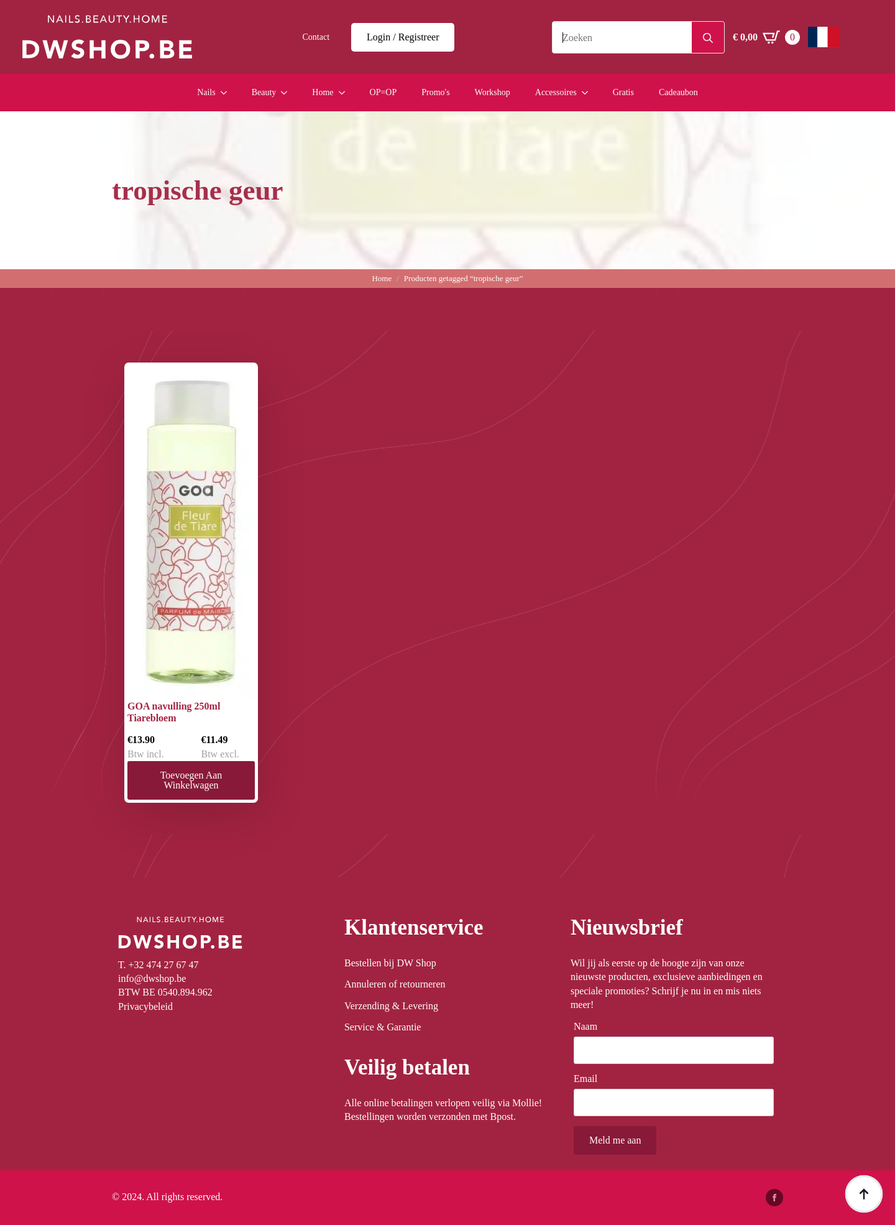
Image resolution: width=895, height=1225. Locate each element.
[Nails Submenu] (227, 92)
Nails (206, 92)
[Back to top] (864, 1194)
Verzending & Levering (391, 1006)
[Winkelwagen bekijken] (766, 37)
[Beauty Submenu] (288, 92)
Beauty (264, 92)
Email (589, 1079)
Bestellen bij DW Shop (390, 963)
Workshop (492, 92)
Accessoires (556, 92)
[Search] (708, 38)
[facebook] (774, 1197)
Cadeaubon (678, 92)
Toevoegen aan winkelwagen (191, 780)
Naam (589, 1027)
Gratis (623, 92)
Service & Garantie (382, 1027)
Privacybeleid (145, 1006)
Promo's (435, 92)
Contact (316, 37)
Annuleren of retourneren (395, 984)
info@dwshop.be (152, 978)
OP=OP (383, 92)
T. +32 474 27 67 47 (158, 964)
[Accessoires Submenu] (588, 92)
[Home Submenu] (345, 92)
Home (322, 92)
